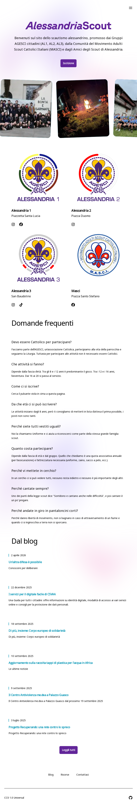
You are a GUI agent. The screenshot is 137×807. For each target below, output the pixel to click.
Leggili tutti (68, 750)
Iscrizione (68, 63)
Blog (51, 774)
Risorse (65, 774)
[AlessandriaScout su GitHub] (130, 798)
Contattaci (82, 774)
